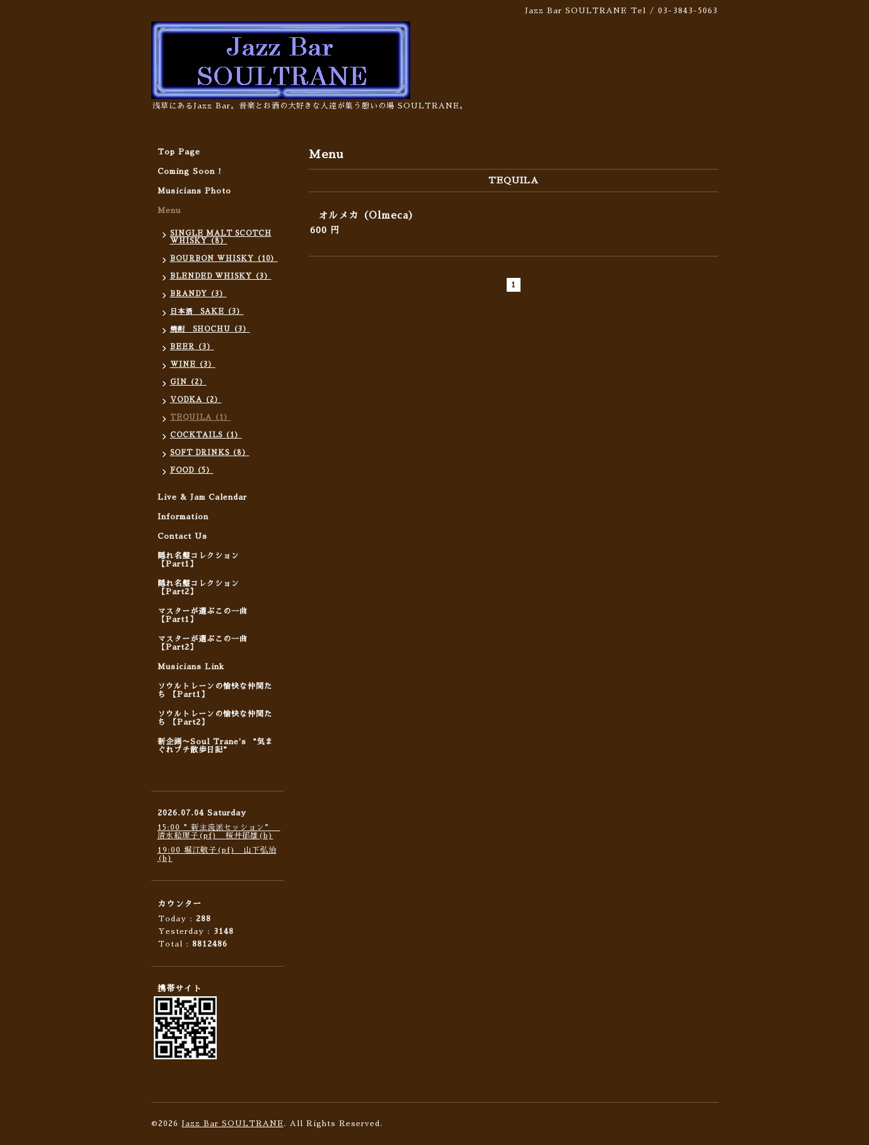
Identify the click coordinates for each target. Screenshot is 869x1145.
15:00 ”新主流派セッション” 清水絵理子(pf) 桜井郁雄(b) (219, 831)
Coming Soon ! (190, 171)
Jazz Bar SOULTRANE (232, 1123)
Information (183, 517)
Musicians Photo (194, 191)
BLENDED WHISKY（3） (221, 276)
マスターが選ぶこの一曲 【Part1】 (203, 615)
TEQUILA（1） (200, 417)
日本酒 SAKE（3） (207, 311)
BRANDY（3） (198, 294)
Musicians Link (191, 666)
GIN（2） (188, 382)
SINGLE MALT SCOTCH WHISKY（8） (221, 237)
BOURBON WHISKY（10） (224, 258)
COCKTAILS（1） (206, 435)
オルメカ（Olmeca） (368, 215)
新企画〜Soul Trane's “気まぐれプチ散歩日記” (215, 746)
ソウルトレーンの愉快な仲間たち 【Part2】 (215, 718)
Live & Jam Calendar (202, 497)
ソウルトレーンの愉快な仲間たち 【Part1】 (215, 690)
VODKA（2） (196, 399)
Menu (169, 210)
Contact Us (182, 536)
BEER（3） (192, 346)
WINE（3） (193, 364)
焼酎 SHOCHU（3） (210, 329)
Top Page (179, 152)
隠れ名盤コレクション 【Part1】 (198, 560)
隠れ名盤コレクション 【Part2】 (198, 588)
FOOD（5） (192, 470)
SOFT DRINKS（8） (210, 452)
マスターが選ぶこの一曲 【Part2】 (203, 643)
